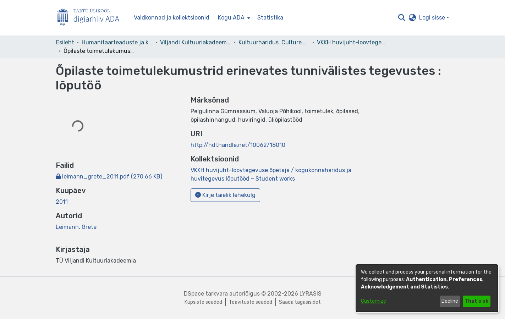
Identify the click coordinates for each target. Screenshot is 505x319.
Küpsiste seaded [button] (203, 302)
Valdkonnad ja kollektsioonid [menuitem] (171, 17)
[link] (109, 176)
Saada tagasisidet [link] (300, 302)
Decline (449, 301)
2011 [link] (62, 201)
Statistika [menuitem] (270, 17)
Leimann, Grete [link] (76, 227)
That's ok (476, 301)
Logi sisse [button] (432, 17)
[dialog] (427, 288)
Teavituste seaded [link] (250, 302)
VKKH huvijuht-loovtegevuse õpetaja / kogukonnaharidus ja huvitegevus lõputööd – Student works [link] (352, 42)
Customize (373, 301)
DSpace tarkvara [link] (206, 293)
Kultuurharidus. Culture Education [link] (273, 42)
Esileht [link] (65, 42)
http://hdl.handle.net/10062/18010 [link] (238, 145)
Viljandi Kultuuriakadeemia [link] (195, 42)
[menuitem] (233, 17)
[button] (401, 17)
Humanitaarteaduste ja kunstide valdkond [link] (117, 42)
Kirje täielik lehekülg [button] (225, 195)
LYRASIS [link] (311, 293)
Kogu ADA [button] (231, 17)
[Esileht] (91, 18)
